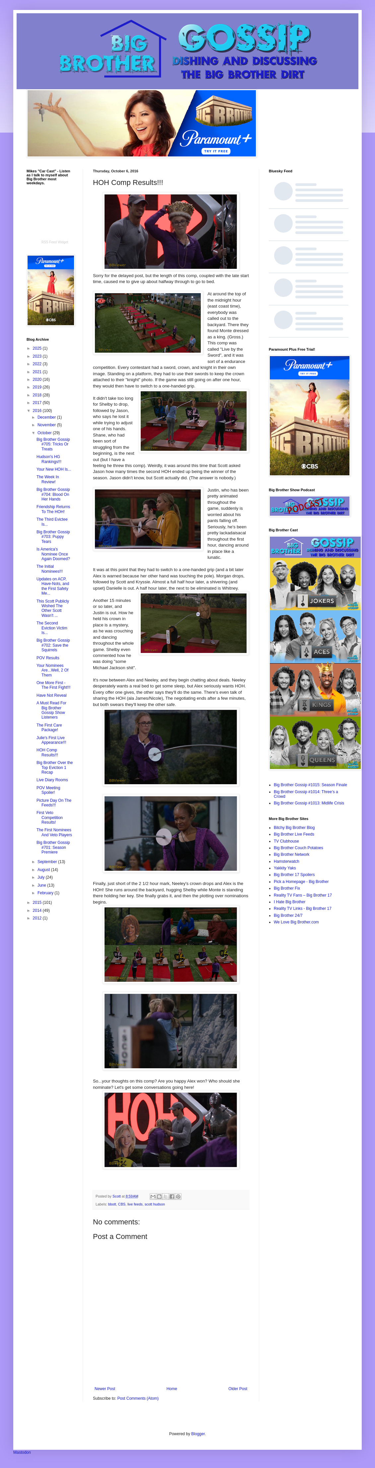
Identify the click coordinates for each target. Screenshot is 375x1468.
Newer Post (105, 1388)
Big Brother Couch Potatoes (298, 848)
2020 (38, 379)
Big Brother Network (291, 854)
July (42, 877)
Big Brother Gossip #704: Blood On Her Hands (53, 494)
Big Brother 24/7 (288, 915)
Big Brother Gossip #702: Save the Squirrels (53, 645)
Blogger (198, 1434)
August (44, 869)
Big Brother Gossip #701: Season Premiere (53, 847)
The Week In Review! (48, 479)
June (42, 885)
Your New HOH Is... (54, 469)
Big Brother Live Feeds (294, 834)
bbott (112, 1204)
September (48, 861)
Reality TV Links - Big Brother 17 (303, 908)
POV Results (48, 658)
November (47, 425)
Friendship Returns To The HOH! (53, 509)
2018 (38, 395)
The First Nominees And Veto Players (54, 832)
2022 (38, 364)
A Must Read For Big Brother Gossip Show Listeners (51, 710)
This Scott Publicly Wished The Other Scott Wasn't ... (53, 608)
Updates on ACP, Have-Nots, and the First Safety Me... (53, 586)
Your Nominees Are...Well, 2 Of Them (52, 670)
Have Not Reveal (52, 695)
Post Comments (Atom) (138, 1398)
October (45, 433)
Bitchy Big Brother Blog (294, 827)
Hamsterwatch (286, 861)
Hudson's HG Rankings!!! (49, 459)
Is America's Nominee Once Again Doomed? (53, 554)
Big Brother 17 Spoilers (294, 874)
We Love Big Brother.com (296, 922)
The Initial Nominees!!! (50, 568)
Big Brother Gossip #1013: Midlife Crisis (309, 803)
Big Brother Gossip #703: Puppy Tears (53, 537)
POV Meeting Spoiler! (48, 790)
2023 (38, 356)
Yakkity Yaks (285, 868)
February (46, 893)
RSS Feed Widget (54, 242)
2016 (38, 410)
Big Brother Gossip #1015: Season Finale (310, 785)
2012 (38, 918)
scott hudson (155, 1204)
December (47, 417)
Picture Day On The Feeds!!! (54, 802)
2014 (38, 910)
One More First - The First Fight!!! (53, 685)
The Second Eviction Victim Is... (52, 628)
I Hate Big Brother (289, 902)
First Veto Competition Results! (50, 817)
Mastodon (22, 1452)
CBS (121, 1204)
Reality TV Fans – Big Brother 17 (303, 895)
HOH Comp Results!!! (47, 752)
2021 (38, 372)
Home (172, 1388)
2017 (38, 402)
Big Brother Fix (287, 888)
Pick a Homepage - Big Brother (301, 881)
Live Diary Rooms (52, 780)
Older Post (237, 1388)
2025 (38, 348)
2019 (38, 387)
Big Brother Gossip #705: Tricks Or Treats (53, 444)
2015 (38, 902)
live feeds (135, 1204)
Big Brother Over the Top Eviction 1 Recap (55, 767)
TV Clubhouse (286, 841)
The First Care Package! (49, 727)
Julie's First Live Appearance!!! (51, 740)
